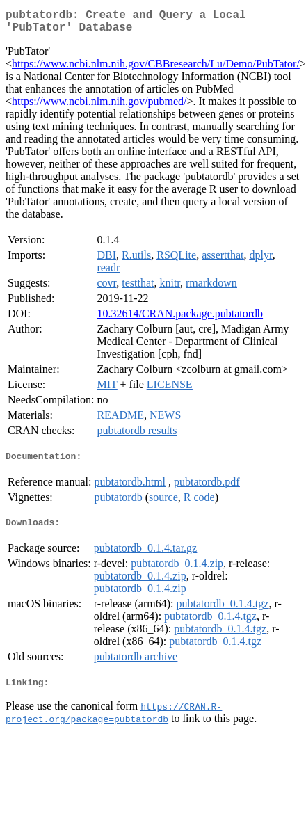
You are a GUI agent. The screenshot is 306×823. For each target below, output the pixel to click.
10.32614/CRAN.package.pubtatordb (180, 319)
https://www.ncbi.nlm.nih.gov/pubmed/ (99, 107)
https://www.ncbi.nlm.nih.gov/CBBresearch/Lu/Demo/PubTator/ (156, 69)
